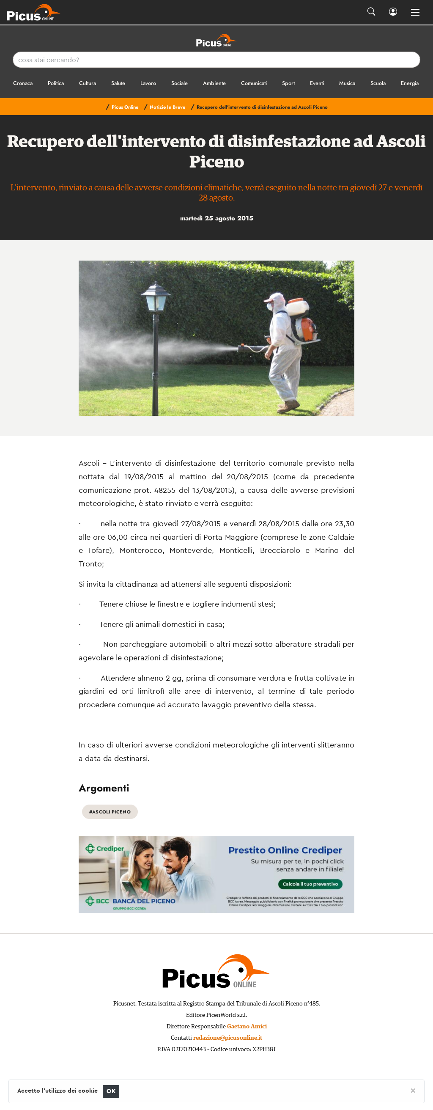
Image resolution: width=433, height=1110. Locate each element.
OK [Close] (111, 1091)
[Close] (413, 1090)
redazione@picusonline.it (227, 1038)
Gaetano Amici (247, 1027)
